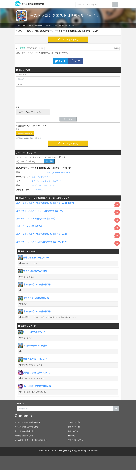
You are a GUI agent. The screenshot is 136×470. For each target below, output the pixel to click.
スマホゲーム (37, 190)
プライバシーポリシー (76, 440)
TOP (18, 25)
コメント (19, 84)
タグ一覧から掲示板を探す (25, 431)
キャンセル (68, 119)
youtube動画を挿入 (24, 133)
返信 (116, 48)
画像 (17, 107)
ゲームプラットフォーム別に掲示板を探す (31, 440)
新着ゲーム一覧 (74, 427)
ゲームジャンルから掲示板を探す (27, 422)
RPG (24, 25)
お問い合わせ (73, 431)
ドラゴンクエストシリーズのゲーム (46, 181)
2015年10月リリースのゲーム (44, 185)
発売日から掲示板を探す (24, 436)
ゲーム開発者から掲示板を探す (27, 427)
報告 (41, 48)
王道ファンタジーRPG (36, 25)
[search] (115, 4)
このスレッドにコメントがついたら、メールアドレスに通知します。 (42, 157)
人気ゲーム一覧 (74, 422)
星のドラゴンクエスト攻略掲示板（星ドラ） (66, 15)
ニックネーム (21, 74)
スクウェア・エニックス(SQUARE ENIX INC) (51, 172)
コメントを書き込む (69, 39)
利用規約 (71, 436)
